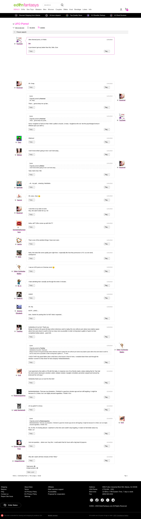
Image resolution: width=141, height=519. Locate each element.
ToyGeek (19, 44)
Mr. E (19, 286)
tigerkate (20, 187)
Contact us (4, 494)
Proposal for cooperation (56, 494)
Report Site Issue (7, 496)
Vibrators (38, 9)
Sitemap (27, 496)
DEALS (17, 9)
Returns (3, 489)
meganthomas (19, 461)
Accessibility (52, 492)
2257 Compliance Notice (120, 515)
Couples (59, 9)
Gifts (23, 9)
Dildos (65, 9)
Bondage (77, 9)
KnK (19, 375)
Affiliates (51, 487)
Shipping (4, 487)
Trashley (20, 331)
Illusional (19, 87)
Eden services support (55, 489)
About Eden (28, 487)
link (29, 43)
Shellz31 (20, 298)
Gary (19, 142)
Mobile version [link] (53, 515)
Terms (26, 489)
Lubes (85, 9)
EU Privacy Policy (30, 494)
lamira (19, 244)
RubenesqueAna (19, 395)
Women (51, 9)
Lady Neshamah (19, 410)
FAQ (2, 492)
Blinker (19, 155)
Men (44, 9)
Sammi (19, 200)
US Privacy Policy (30, 492)
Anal (71, 9)
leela (19, 257)
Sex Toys (30, 9)
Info (90, 9)
